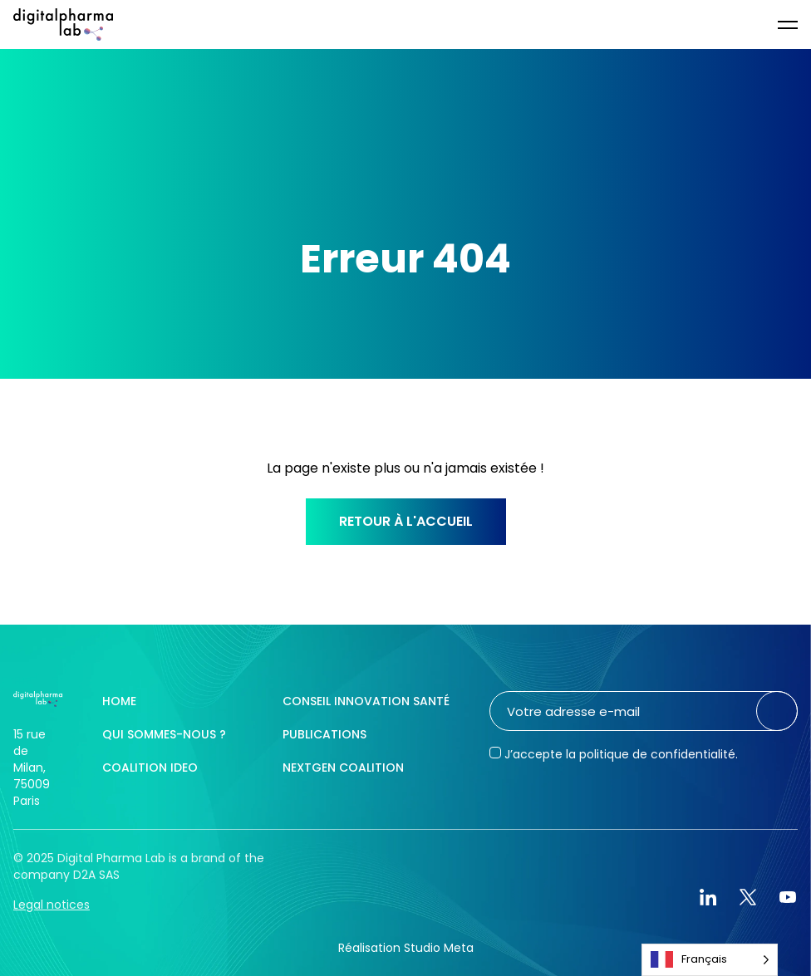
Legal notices (51, 904)
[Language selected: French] (709, 960)
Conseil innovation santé (366, 701)
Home (119, 701)
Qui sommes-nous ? (164, 734)
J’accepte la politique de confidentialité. (621, 754)
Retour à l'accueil (406, 521)
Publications (324, 734)
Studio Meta (439, 947)
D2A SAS (96, 874)
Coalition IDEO (150, 767)
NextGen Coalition (343, 767)
